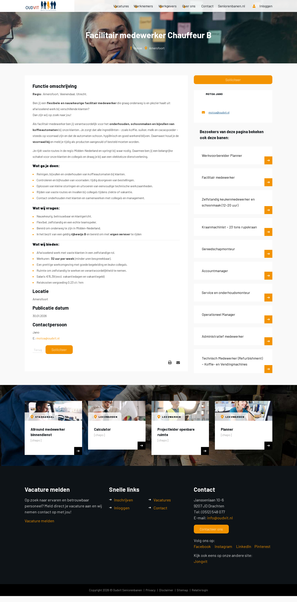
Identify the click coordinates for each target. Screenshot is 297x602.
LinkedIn (243, 546)
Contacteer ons (211, 529)
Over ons (188, 10)
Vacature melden (39, 520)
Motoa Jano (214, 94)
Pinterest (262, 546)
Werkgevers (167, 10)
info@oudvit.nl (220, 517)
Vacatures (121, 10)
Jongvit (200, 561)
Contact (207, 10)
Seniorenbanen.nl (231, 10)
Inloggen (122, 507)
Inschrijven (123, 499)
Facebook (202, 546)
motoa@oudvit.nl (47, 338)
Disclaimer (166, 590)
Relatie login (200, 590)
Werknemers (143, 10)
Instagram (224, 546)
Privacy (150, 590)
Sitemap (182, 590)
